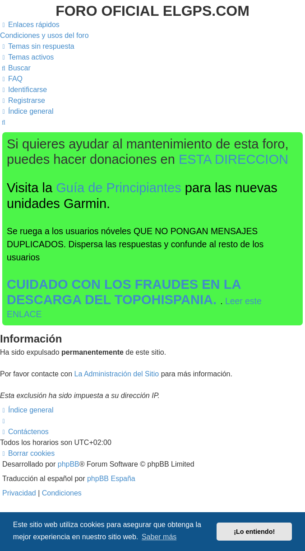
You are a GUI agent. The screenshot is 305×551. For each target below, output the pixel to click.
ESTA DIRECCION (233, 159)
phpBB (68, 464)
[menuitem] (44, 35)
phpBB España (111, 478)
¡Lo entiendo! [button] (254, 531)
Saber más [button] (159, 537)
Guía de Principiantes (118, 188)
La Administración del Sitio (116, 374)
